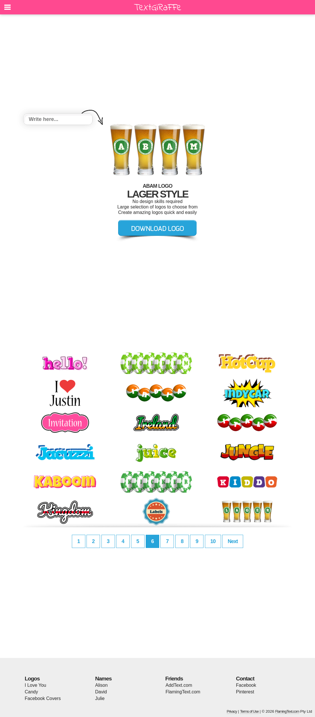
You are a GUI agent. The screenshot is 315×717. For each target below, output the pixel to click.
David (101, 691)
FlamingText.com (183, 691)
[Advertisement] (157, 64)
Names (103, 679)
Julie (100, 698)
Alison (101, 685)
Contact (245, 679)
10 (213, 541)
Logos (32, 679)
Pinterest (245, 691)
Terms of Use (249, 711)
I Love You (35, 685)
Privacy (232, 711)
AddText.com (179, 685)
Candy (31, 691)
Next (233, 541)
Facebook (246, 685)
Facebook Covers (43, 698)
